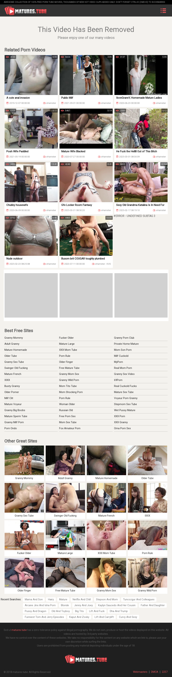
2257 (165, 671)
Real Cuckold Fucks (125, 386)
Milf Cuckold (121, 355)
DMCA (154, 671)
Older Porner (11, 392)
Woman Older (67, 404)
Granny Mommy (13, 337)
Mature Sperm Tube (15, 416)
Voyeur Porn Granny (125, 398)
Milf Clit (8, 398)
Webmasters (140, 671)
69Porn (118, 380)
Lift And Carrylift (104, 617)
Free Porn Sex (67, 416)
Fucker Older (66, 337)
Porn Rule (64, 355)
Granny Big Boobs (14, 410)
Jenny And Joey (83, 605)
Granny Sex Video (124, 374)
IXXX (7, 380)
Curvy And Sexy (128, 617)
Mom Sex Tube (68, 422)
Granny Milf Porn (14, 422)
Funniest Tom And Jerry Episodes (44, 617)
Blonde (65, 605)
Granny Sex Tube (14, 362)
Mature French (12, 374)
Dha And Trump (119, 611)
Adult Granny (11, 343)
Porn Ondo (10, 428)
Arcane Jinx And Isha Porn (40, 605)
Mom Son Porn (123, 349)
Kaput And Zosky (79, 617)
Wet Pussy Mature (124, 410)
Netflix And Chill (82, 599)
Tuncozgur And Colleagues (138, 599)
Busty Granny (12, 386)
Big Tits (79, 611)
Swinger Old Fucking (16, 368)
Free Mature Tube (69, 368)
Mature (63, 599)
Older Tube (10, 355)
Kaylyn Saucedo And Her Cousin (117, 605)
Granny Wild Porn (69, 380)
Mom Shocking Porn (71, 392)
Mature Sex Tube (124, 392)
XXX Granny (121, 422)
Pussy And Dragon (35, 611)
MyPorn (118, 362)
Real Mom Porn (123, 368)
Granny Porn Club (124, 337)
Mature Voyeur (13, 404)
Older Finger (66, 362)
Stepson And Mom (107, 599)
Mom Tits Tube (68, 386)
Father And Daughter (153, 605)
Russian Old (66, 410)
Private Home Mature (126, 343)
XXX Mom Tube (68, 349)
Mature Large (67, 343)
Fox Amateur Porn (69, 428)
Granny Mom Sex (69, 374)
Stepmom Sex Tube (125, 404)
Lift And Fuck (97, 611)
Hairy (51, 599)
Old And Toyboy (61, 611)
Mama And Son (34, 599)
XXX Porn (119, 416)
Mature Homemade (15, 349)
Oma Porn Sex (122, 428)
